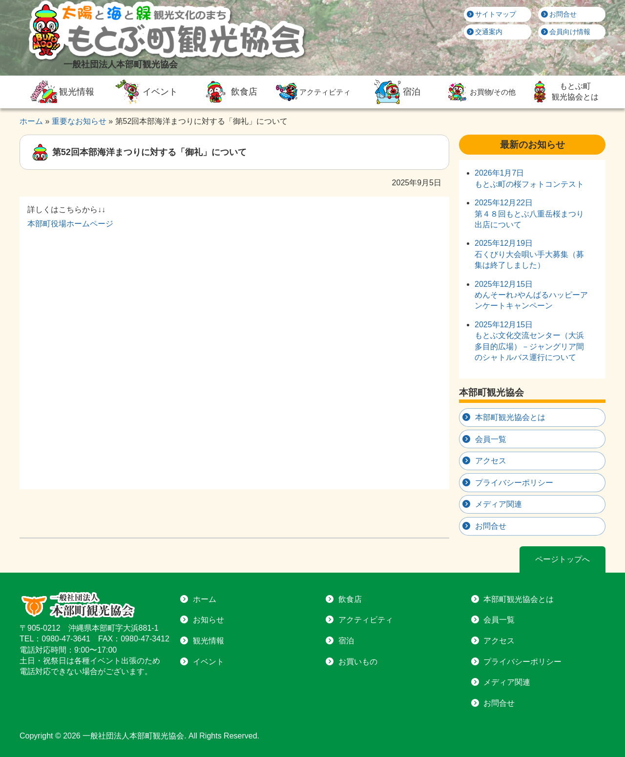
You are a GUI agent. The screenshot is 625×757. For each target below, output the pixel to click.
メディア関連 (498, 504)
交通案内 (485, 32)
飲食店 (228, 92)
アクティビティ (312, 92)
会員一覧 (490, 439)
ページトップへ (562, 559)
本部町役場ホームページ (70, 223)
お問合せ (559, 14)
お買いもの (357, 661)
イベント (145, 92)
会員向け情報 (566, 32)
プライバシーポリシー (514, 482)
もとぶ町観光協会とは (563, 91)
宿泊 (396, 92)
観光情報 (61, 92)
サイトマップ (492, 14)
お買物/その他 (480, 92)
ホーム (204, 599)
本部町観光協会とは (510, 417)
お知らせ (208, 620)
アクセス (490, 461)
